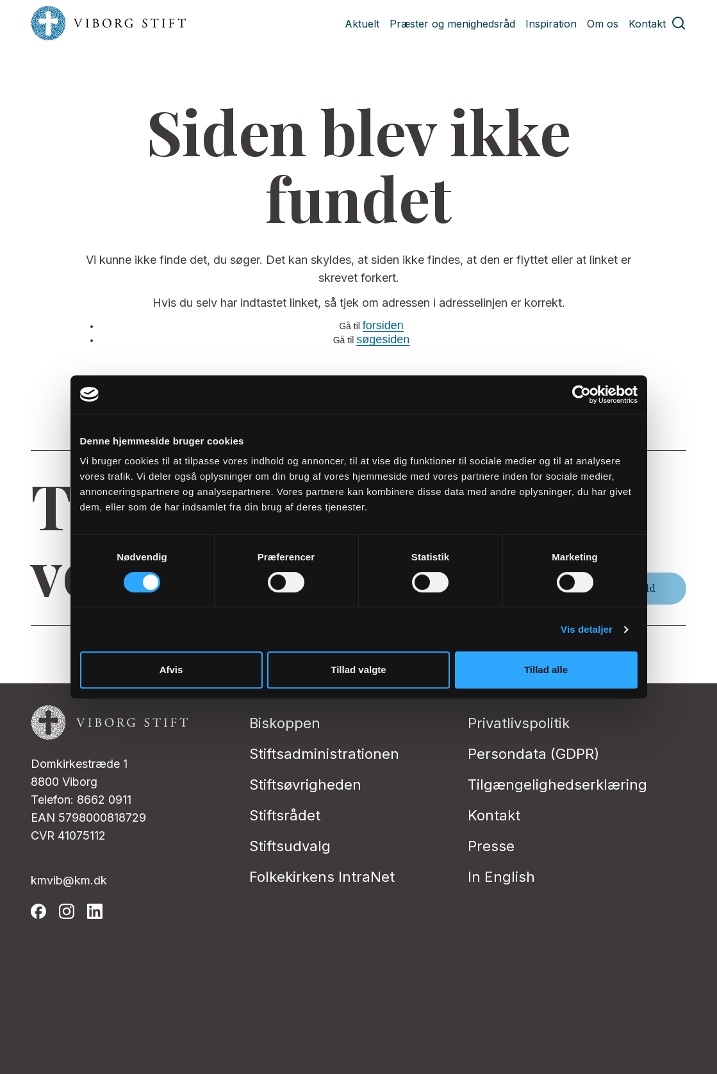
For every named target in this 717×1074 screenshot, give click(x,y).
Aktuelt (362, 23)
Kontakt (647, 23)
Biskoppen (284, 723)
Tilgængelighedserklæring (557, 784)
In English (501, 876)
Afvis (171, 669)
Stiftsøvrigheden (305, 784)
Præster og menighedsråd (452, 23)
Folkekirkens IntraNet (322, 876)
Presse (491, 846)
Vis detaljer (587, 629)
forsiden (383, 325)
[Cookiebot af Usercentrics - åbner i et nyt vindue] (581, 394)
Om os (602, 23)
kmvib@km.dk (69, 880)
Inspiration (551, 23)
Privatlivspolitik (519, 723)
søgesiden (382, 339)
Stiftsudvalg (290, 846)
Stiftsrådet (284, 815)
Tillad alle (546, 669)
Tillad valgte (358, 669)
